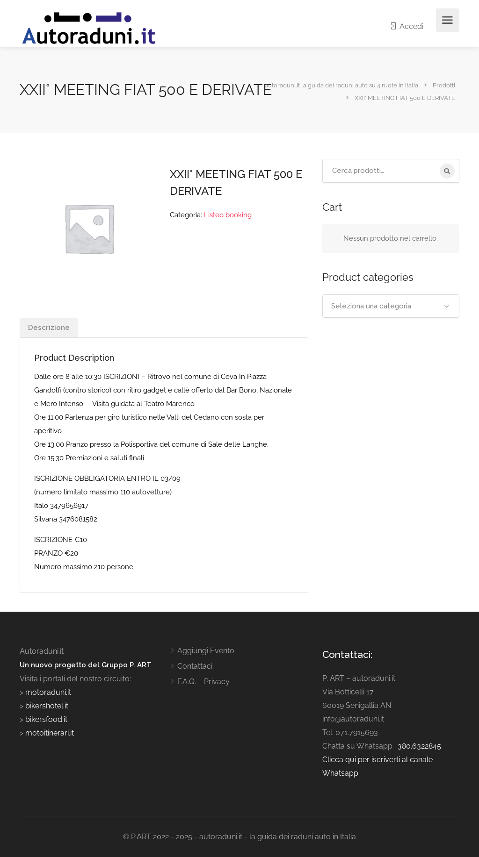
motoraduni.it (47, 692)
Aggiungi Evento (205, 650)
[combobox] (390, 306)
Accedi (406, 26)
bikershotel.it (46, 705)
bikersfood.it (46, 719)
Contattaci (194, 666)
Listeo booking (228, 215)
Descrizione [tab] (49, 327)
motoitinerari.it (48, 732)
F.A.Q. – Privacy (203, 681)
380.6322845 (419, 746)
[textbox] (391, 306)
